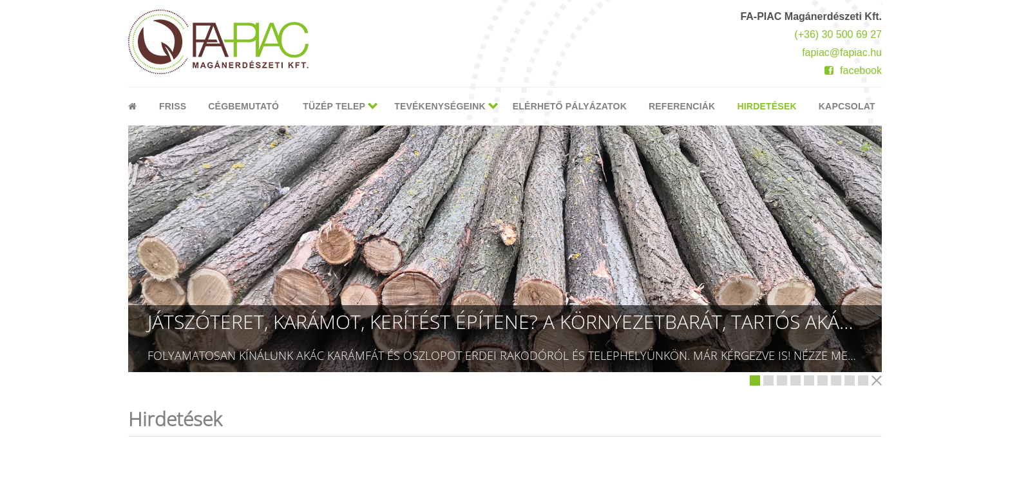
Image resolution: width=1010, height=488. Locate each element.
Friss (172, 106)
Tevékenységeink (440, 106)
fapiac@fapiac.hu (842, 52)
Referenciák (682, 106)
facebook (853, 70)
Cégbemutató (243, 106)
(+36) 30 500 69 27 (838, 34)
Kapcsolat (847, 106)
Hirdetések (766, 106)
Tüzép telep (334, 106)
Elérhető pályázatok (570, 106)
